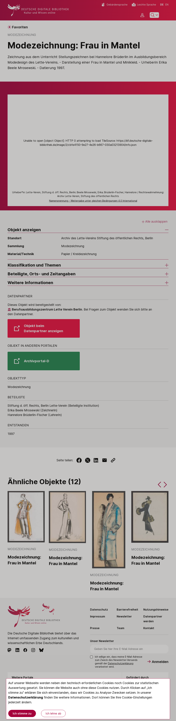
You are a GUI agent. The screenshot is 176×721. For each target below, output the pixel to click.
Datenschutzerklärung (25, 697)
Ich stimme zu (22, 713)
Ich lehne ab (53, 713)
